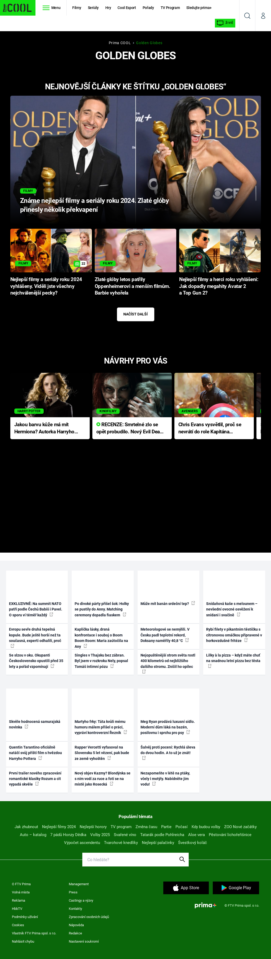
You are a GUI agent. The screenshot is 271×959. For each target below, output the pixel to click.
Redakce (75, 933)
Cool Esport (127, 8)
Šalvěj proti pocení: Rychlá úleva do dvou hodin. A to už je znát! (168, 752)
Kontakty (75, 909)
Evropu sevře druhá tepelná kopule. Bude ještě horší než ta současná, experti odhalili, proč (35, 637)
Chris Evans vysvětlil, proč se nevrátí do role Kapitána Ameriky (209, 428)
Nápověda (76, 925)
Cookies (18, 925)
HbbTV (17, 909)
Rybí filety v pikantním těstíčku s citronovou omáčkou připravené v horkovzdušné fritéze (234, 635)
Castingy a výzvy (81, 900)
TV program (121, 826)
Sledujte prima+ (199, 8)
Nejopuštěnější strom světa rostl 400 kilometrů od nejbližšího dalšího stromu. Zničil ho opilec (168, 663)
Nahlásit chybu (23, 941)
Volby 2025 (100, 834)
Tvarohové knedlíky (121, 842)
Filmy (76, 8)
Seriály (93, 8)
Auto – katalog (33, 834)
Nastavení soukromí (84, 941)
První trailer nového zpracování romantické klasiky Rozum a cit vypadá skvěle (35, 779)
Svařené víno (125, 834)
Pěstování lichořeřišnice (230, 834)
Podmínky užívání (25, 917)
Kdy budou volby (206, 826)
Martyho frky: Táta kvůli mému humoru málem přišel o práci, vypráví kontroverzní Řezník (101, 727)
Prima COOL (120, 43)
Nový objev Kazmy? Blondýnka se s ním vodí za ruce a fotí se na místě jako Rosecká (102, 779)
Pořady (148, 8)
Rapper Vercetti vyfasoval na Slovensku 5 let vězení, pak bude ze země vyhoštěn (102, 753)
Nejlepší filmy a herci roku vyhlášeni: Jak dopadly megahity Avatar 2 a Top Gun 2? (218, 286)
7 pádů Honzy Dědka (68, 834)
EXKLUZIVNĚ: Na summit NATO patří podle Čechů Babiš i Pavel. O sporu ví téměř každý (35, 609)
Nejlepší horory (93, 826)
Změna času (146, 826)
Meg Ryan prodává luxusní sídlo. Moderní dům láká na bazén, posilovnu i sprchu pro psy (168, 727)
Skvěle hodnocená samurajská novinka (34, 724)
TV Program (170, 8)
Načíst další (135, 314)
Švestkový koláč (192, 842)
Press (73, 892)
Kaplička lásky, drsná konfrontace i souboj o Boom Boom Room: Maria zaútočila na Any (101, 637)
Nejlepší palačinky (158, 842)
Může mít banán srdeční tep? (168, 603)
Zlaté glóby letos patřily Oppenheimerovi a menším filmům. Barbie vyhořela (132, 286)
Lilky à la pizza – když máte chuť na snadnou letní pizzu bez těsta (233, 660)
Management (79, 884)
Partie (166, 826)
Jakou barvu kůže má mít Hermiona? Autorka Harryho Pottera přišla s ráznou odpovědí (44, 428)
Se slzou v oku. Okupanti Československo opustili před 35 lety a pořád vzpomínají (36, 661)
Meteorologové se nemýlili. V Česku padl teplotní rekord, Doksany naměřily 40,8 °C (165, 635)
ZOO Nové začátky (240, 826)
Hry (108, 8)
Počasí (181, 826)
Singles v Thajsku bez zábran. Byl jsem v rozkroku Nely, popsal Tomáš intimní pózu (101, 661)
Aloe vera (196, 834)
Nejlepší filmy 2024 (59, 826)
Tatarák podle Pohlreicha (162, 834)
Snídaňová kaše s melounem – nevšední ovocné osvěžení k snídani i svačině (232, 609)
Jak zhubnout (26, 826)
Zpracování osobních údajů (89, 917)
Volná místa (21, 892)
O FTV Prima (21, 884)
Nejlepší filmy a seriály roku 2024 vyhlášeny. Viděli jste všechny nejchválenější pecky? (46, 286)
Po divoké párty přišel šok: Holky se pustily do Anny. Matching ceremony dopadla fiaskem (102, 609)
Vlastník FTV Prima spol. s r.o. (34, 933)
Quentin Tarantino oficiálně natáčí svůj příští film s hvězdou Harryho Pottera (35, 753)
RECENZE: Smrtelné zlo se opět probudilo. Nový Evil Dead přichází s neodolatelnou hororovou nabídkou (129, 428)
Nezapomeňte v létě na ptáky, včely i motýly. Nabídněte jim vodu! (165, 779)
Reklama (18, 900)
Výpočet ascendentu (82, 842)
